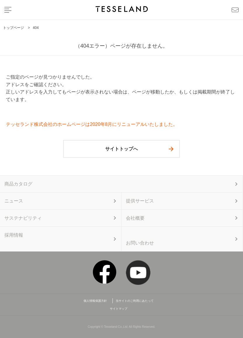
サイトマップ (118, 308)
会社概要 (135, 218)
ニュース (13, 200)
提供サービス (140, 200)
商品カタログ (18, 183)
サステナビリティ (23, 218)
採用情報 (13, 235)
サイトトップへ (121, 148)
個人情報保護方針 (97, 300)
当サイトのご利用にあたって (135, 300)
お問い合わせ (140, 242)
